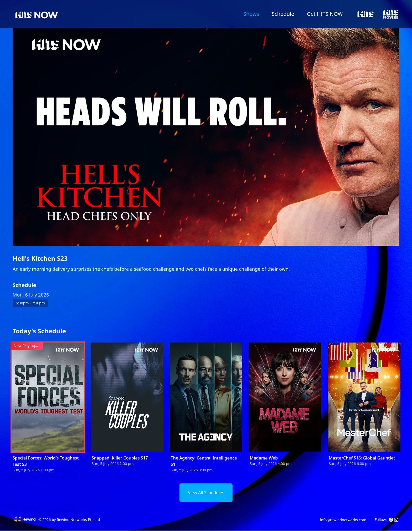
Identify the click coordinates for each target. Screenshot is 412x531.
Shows (251, 13)
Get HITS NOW (325, 13)
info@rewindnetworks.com (343, 519)
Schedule (283, 13)
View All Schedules (206, 493)
